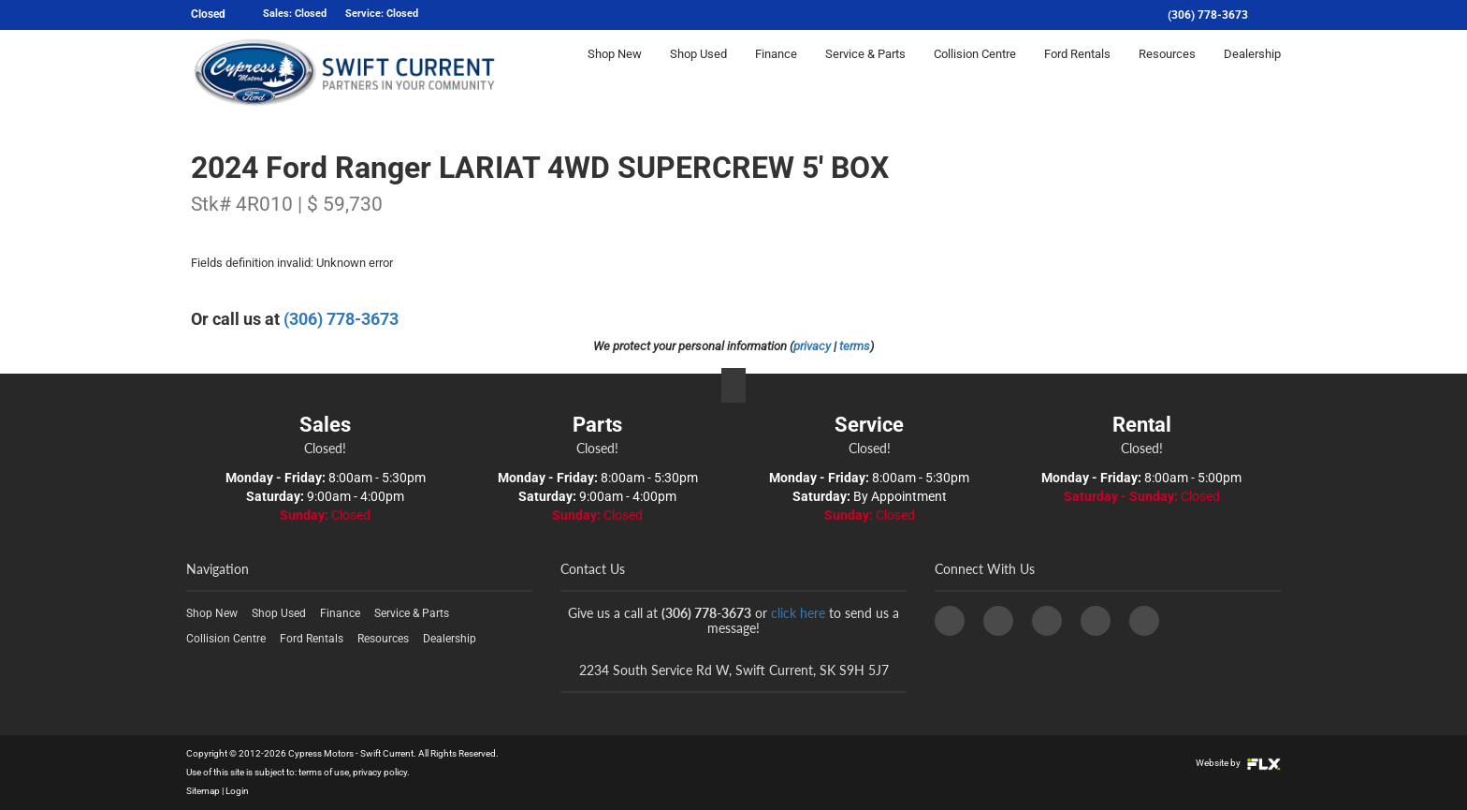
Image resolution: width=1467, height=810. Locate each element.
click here (798, 613)
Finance (776, 72)
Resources (1167, 72)
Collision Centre (975, 72)
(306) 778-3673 (1208, 15)
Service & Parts (865, 72)
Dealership (1252, 72)
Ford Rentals (1077, 72)
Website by (1238, 763)
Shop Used (698, 72)
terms (854, 346)
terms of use (323, 772)
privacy (812, 346)
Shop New (615, 72)
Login (237, 791)
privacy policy (380, 772)
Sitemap (203, 791)
